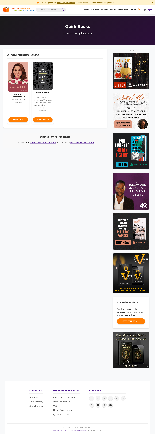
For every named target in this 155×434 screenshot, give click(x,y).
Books (86, 9)
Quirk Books (85, 33)
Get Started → (131, 321)
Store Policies (36, 406)
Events (113, 9)
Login (148, 9)
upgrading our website (66, 3)
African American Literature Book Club (69, 430)
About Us (34, 397)
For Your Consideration (18, 95)
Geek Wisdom (43, 92)
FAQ (55, 406)
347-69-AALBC (61, 414)
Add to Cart (43, 120)
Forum (133, 9)
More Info (18, 120)
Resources (123, 9)
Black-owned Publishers (82, 142)
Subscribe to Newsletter (64, 397)
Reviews (104, 9)
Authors (95, 9)
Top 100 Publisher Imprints (43, 142)
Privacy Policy (36, 402)
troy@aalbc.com (62, 410)
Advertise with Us (61, 402)
